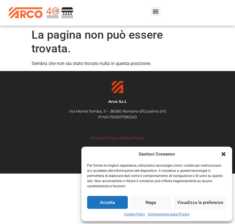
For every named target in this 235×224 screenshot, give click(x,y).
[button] (223, 154)
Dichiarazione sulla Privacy (169, 214)
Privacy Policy (103, 137)
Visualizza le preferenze (200, 202)
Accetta (107, 202)
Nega (151, 202)
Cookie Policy (134, 214)
